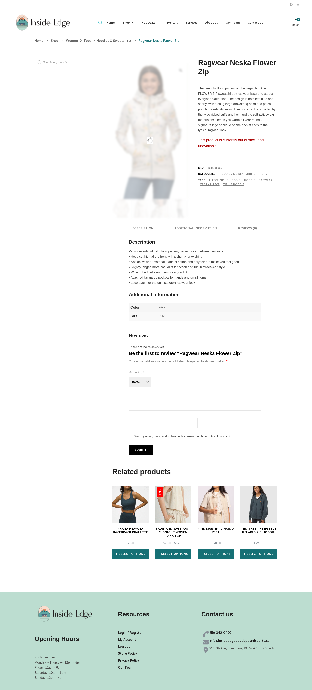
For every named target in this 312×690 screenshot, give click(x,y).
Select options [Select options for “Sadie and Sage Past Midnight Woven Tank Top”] (174, 553)
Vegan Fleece (210, 184)
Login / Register (130, 633)
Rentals (172, 22)
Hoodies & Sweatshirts (237, 173)
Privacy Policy (128, 660)
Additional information (196, 228)
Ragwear (265, 180)
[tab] (143, 228)
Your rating (136, 372)
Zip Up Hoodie (233, 184)
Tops (263, 173)
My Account (127, 640)
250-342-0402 (220, 633)
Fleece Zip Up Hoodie (224, 180)
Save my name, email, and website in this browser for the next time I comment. (182, 436)
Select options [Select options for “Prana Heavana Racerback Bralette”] (132, 553)
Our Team (233, 22)
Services (191, 22)
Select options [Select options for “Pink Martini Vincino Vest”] (217, 553)
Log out (124, 646)
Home (110, 22)
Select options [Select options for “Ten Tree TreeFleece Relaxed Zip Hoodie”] (260, 553)
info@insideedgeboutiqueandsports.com (240, 641)
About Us (211, 22)
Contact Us (255, 22)
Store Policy (127, 653)
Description (143, 228)
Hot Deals (150, 22)
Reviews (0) (247, 228)
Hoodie (249, 180)
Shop (128, 22)
